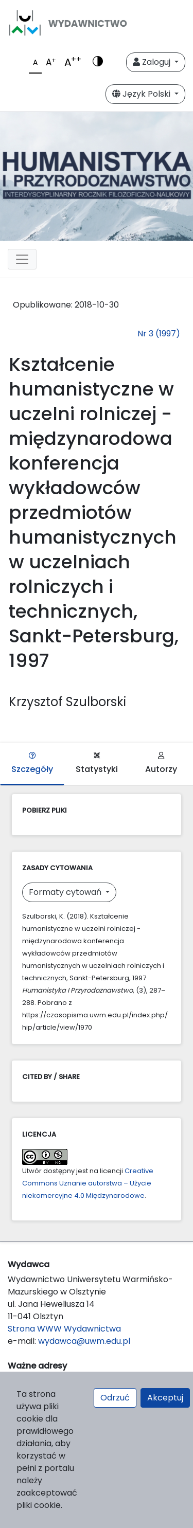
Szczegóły (32, 763)
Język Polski (142, 94)
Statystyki (97, 763)
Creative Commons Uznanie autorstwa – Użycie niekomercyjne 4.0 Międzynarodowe (87, 1183)
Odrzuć (115, 1398)
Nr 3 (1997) (158, 333)
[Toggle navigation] (22, 259)
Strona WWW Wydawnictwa (64, 1329)
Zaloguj (152, 62)
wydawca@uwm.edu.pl (84, 1341)
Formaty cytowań (66, 892)
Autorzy (161, 763)
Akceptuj (165, 1398)
